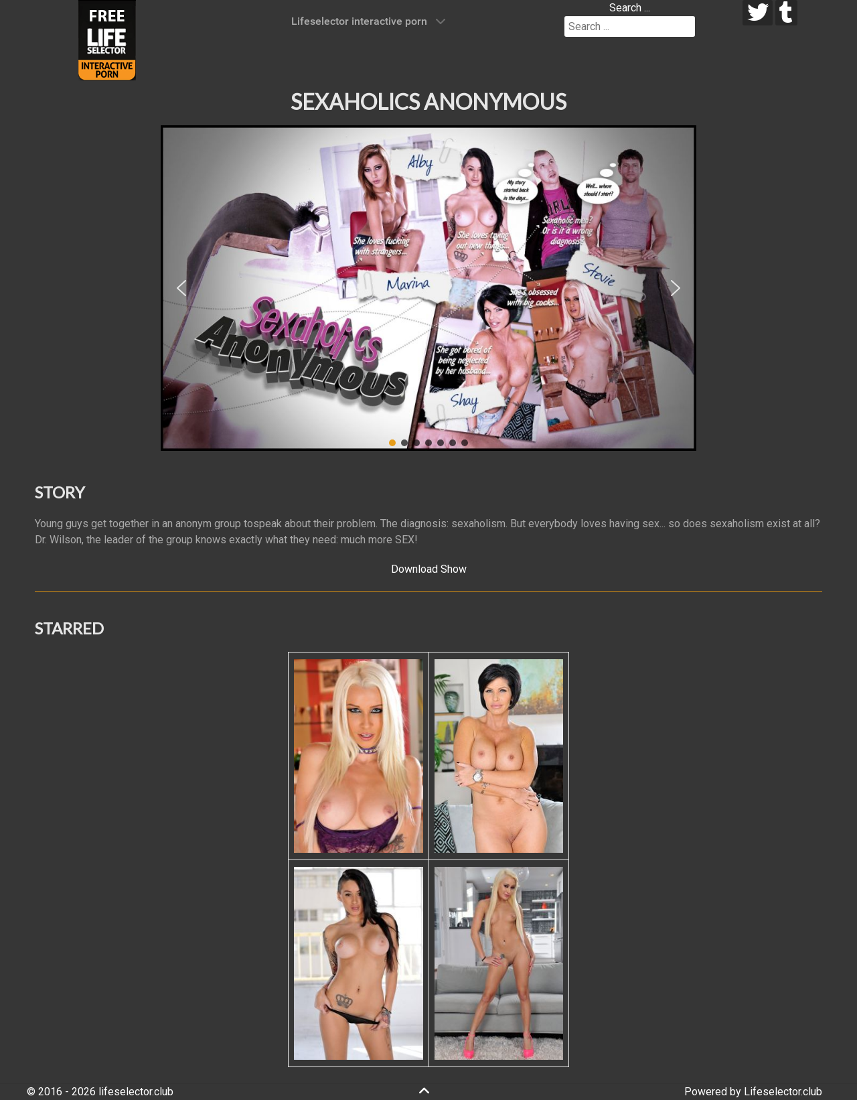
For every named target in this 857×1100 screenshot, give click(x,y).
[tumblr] (786, 12)
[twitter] (758, 12)
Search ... (629, 7)
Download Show (429, 569)
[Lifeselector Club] (107, 39)
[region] (428, 288)
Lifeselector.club (783, 1091)
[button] (181, 288)
